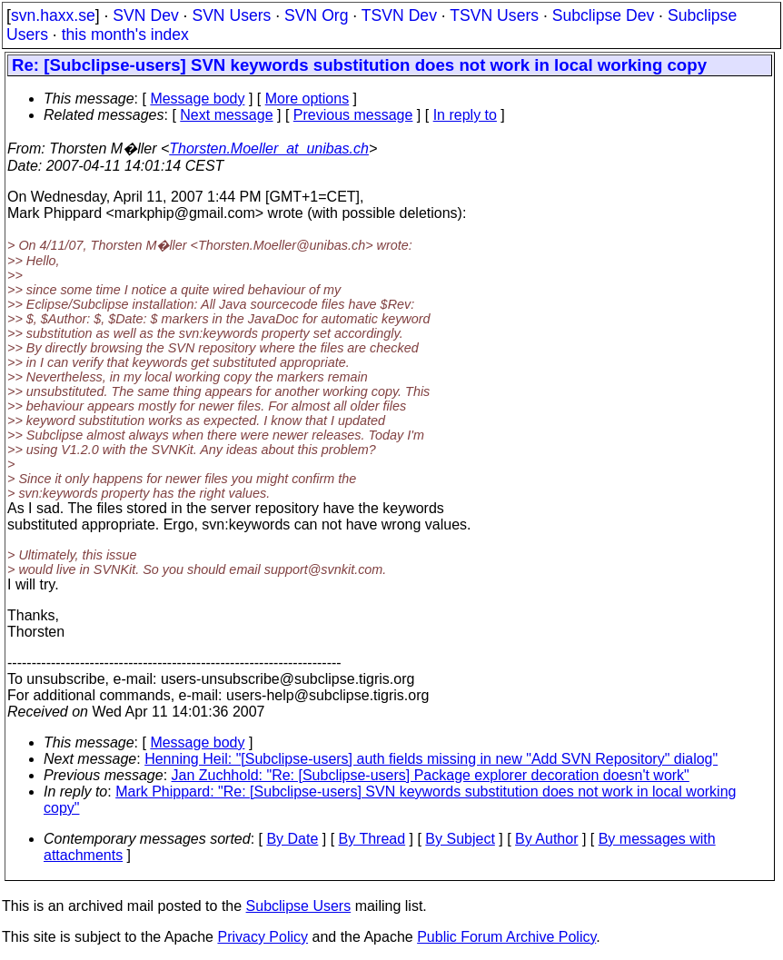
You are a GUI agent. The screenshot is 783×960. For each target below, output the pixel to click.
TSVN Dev (399, 15)
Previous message (353, 115)
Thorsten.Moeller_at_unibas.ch (269, 148)
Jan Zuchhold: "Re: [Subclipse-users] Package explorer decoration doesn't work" (430, 775)
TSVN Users (494, 15)
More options (307, 98)
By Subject (459, 838)
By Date (292, 838)
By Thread (372, 838)
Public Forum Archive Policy (506, 937)
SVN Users (231, 15)
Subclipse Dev (603, 15)
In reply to (465, 115)
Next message (226, 115)
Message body (197, 98)
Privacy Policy (262, 937)
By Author (546, 838)
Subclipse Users (299, 906)
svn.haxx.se (53, 15)
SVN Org (316, 15)
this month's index (125, 34)
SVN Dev (145, 15)
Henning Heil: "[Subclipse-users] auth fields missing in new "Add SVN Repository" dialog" (431, 759)
